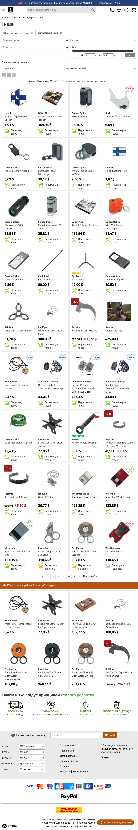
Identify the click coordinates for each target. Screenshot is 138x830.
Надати (110, 735)
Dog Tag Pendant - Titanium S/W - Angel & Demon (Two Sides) (84, 388)
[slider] (73, 51)
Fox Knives (44, 439)
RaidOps (9, 327)
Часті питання (67, 750)
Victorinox (110, 494)
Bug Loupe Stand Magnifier (18, 443)
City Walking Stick (47, 279)
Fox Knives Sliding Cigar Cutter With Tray (84, 625)
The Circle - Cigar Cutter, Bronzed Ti (84, 553)
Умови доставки (68, 756)
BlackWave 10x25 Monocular (14, 227)
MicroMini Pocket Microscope (114, 227)
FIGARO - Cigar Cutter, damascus (49, 553)
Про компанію (67, 745)
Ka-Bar (75, 439)
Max (101, 55)
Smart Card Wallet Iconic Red (117, 498)
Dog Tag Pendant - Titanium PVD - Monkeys (50, 386)
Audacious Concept (48, 381)
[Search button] (93, 10)
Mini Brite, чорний (115, 279)
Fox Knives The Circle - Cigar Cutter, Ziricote (83, 674)
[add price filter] (130, 55)
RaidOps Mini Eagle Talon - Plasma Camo (118, 625)
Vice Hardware (112, 548)
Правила (65, 766)
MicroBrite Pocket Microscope (47, 172)
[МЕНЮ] (3, 10)
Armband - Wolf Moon (16, 497)
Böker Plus (43, 113)
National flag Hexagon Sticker (16, 118)
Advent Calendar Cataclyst (85, 225)
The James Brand (80, 494)
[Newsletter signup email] (76, 735)
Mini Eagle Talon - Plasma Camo (51, 332)
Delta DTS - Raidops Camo (18, 331)
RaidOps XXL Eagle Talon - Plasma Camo (118, 674)
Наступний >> (90, 576)
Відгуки (105, 757)
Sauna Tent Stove (114, 331)
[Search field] (61, 10)
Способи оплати (69, 761)
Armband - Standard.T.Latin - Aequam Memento (119, 444)
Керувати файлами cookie (74, 771)
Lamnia (8, 113)
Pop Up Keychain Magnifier (18, 171)
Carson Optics (79, 113)
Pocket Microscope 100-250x (50, 227)
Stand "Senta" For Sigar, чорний (50, 444)
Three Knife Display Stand (118, 116)
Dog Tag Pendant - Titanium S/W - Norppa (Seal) (117, 388)
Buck (107, 113)
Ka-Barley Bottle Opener (84, 443)
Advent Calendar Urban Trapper (50, 118)
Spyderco (76, 276)
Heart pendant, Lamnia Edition (16, 386)
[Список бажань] (119, 10)
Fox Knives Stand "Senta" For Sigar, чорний (51, 625)
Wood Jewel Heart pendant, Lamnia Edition (18, 625)
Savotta (109, 327)
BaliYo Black (78, 279)
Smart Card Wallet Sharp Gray (17, 553)
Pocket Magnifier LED (15, 279)
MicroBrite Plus (79, 116)
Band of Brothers (46, 497)
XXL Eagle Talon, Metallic (84, 331)
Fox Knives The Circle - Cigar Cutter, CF (49, 674)
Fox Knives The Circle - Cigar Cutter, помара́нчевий (16, 676)
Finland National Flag (116, 171)
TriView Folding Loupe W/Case (83, 172)
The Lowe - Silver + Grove (85, 497)
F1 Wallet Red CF (114, 551)
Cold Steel (43, 276)
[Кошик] (133, 10)
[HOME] (10, 10)
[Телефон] (112, 10)
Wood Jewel (11, 381)
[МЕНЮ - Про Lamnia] (126, 10)
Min (82, 55)
